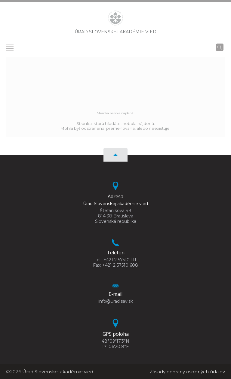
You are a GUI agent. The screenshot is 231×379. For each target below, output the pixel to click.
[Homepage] (115, 20)
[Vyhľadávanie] (219, 47)
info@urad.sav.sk (115, 301)
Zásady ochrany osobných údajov (187, 371)
